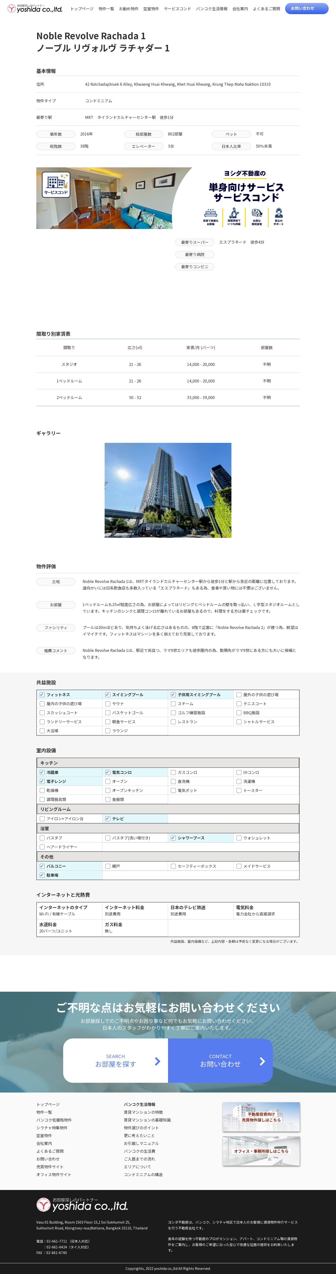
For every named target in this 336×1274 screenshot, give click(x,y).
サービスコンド (177, 9)
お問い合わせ (302, 8)
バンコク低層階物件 (54, 1120)
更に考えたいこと (139, 1135)
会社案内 (240, 9)
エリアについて (137, 1167)
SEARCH (115, 1061)
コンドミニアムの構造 (143, 1174)
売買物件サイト (50, 1167)
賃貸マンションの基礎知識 (147, 1120)
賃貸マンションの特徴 (143, 1112)
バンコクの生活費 (139, 1151)
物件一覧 (106, 9)
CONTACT (220, 1061)
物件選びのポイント (141, 1128)
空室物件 (151, 9)
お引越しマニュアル (141, 1143)
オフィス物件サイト (53, 1174)
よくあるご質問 (266, 9)
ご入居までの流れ (139, 1159)
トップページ (82, 9)
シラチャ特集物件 (52, 1128)
